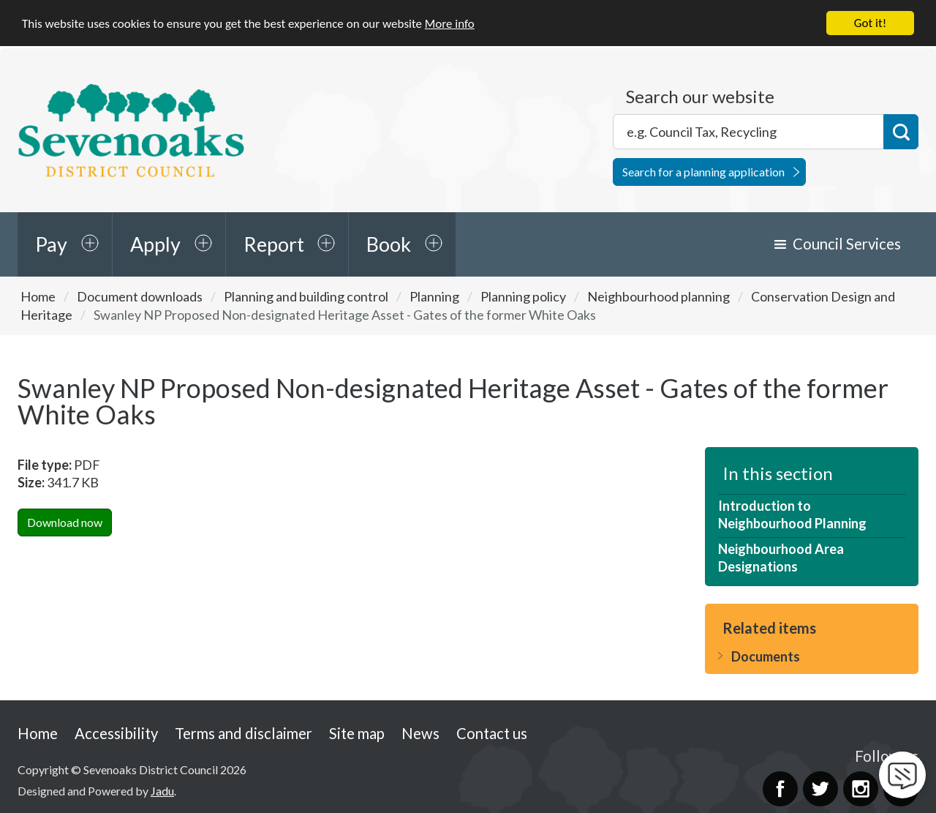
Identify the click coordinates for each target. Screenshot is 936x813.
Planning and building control (306, 296)
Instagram (860, 788)
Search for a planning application (703, 171)
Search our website (700, 96)
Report (274, 243)
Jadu (162, 790)
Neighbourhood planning (658, 296)
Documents (765, 656)
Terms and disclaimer (243, 732)
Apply (155, 243)
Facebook (780, 788)
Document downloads (140, 296)
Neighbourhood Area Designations (781, 557)
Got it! (870, 22)
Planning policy (523, 296)
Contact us (491, 732)
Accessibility (116, 732)
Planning (434, 296)
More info (450, 22)
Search (900, 131)
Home (38, 296)
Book (388, 243)
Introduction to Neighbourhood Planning (792, 514)
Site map (357, 732)
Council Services (847, 243)
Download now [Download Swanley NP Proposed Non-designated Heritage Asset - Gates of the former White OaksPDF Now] (64, 521)
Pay (51, 243)
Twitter (820, 788)
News (420, 732)
